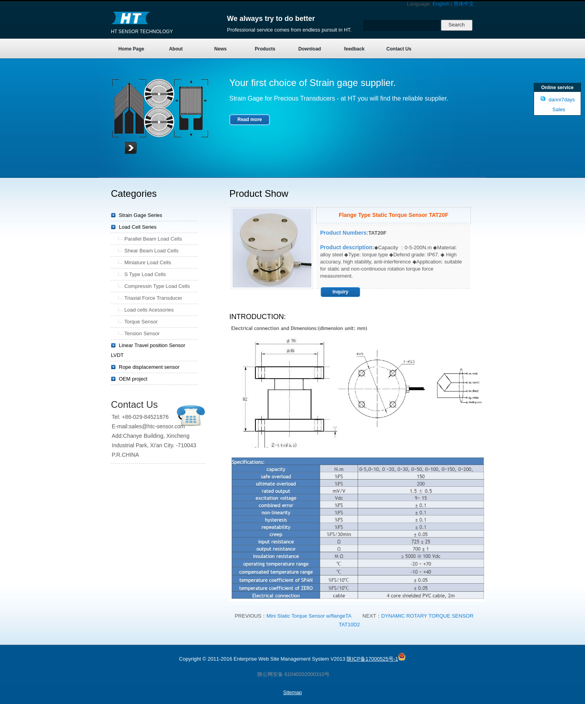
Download (309, 49)
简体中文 (464, 4)
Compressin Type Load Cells (157, 286)
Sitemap (292, 692)
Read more (249, 119)
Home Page (131, 49)
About (176, 49)
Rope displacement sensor (149, 367)
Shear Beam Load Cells (151, 251)
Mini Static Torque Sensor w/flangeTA (309, 616)
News (220, 49)
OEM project (133, 379)
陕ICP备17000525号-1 (372, 659)
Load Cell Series (137, 227)
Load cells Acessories (149, 310)
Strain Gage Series (140, 215)
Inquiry (340, 292)
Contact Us (398, 49)
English (441, 4)
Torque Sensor (141, 322)
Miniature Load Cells (147, 262)
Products (265, 49)
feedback (354, 49)
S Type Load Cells (145, 274)
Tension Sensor (142, 333)
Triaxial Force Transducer (153, 298)
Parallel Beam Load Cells (153, 239)
